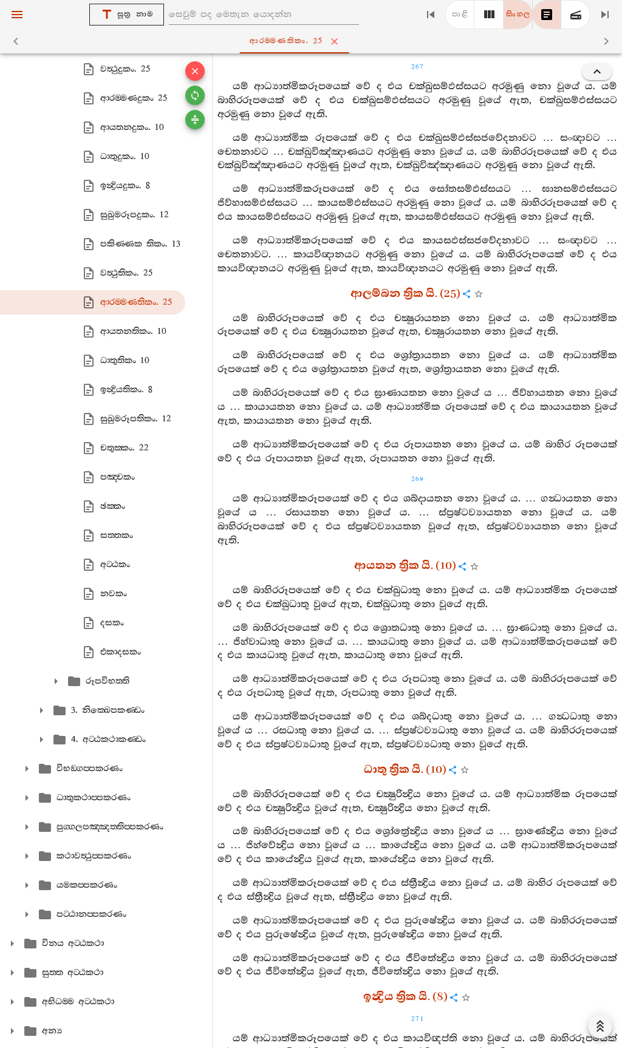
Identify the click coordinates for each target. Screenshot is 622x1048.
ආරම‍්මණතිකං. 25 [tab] (313, 41)
